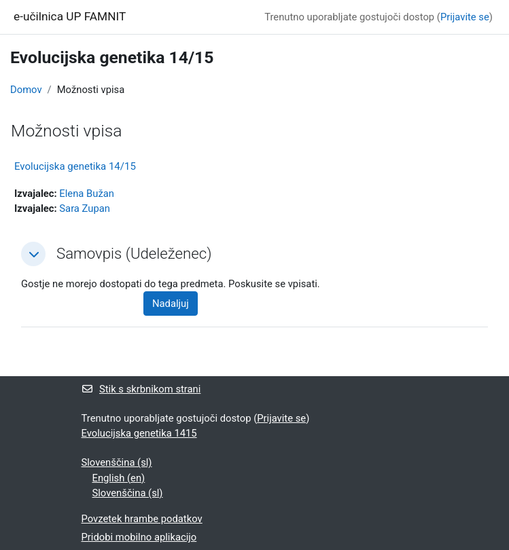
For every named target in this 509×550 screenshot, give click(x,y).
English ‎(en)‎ (118, 478)
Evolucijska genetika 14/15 (75, 166)
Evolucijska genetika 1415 (139, 433)
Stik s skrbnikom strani (141, 389)
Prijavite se (464, 17)
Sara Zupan (84, 208)
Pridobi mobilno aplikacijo (139, 537)
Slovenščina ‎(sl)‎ (117, 462)
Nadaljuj (170, 303)
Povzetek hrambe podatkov (142, 519)
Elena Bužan (86, 193)
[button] (33, 254)
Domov (26, 90)
